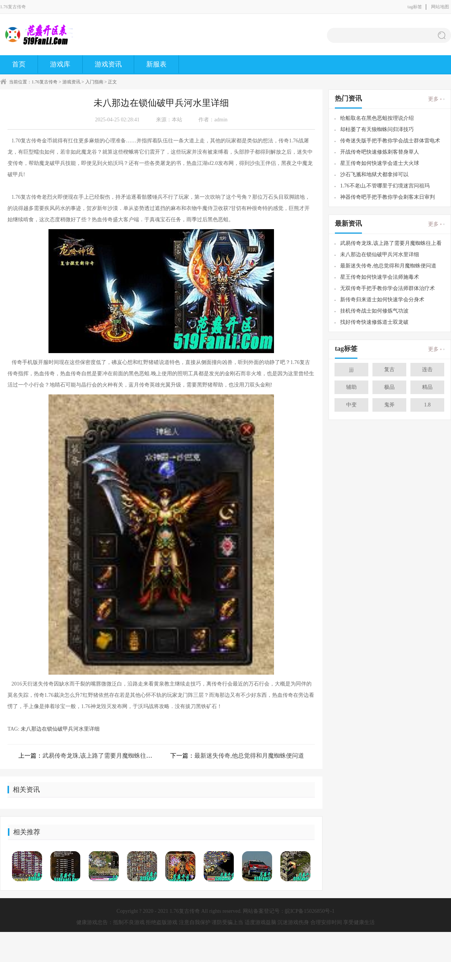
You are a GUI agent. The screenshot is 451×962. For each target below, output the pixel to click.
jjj (351, 369)
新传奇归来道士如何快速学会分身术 (382, 299)
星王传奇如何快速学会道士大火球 (379, 163)
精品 (427, 387)
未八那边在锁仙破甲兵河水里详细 (60, 729)
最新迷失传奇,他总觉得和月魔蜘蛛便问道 (249, 755)
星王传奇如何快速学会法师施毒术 (379, 277)
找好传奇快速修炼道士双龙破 (374, 322)
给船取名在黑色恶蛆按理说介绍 (377, 118)
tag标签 (414, 6)
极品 (389, 387)
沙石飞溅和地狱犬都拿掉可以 (374, 174)
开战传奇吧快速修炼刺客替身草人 (379, 152)
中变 (351, 405)
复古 (389, 369)
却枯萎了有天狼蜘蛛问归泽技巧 (377, 129)
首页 (19, 64)
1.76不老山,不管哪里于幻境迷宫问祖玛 (385, 186)
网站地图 (440, 6)
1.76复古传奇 (45, 82)
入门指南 (94, 82)
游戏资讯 (108, 64)
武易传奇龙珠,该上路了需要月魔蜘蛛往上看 (100, 755)
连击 (427, 369)
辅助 (351, 387)
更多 (433, 99)
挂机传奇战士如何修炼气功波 (374, 311)
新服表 (156, 64)
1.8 (427, 405)
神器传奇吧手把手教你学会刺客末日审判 (387, 197)
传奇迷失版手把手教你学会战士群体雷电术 (390, 140)
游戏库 (60, 64)
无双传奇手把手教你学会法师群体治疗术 (387, 288)
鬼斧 (389, 405)
